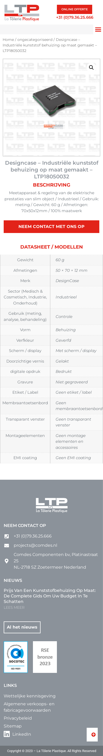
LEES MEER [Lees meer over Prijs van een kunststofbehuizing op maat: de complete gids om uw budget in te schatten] (14, 607)
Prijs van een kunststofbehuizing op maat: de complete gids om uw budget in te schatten (50, 596)
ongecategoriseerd (34, 39)
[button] (98, 30)
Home (8, 39)
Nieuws (13, 580)
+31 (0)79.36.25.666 (74, 17)
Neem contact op (25, 525)
